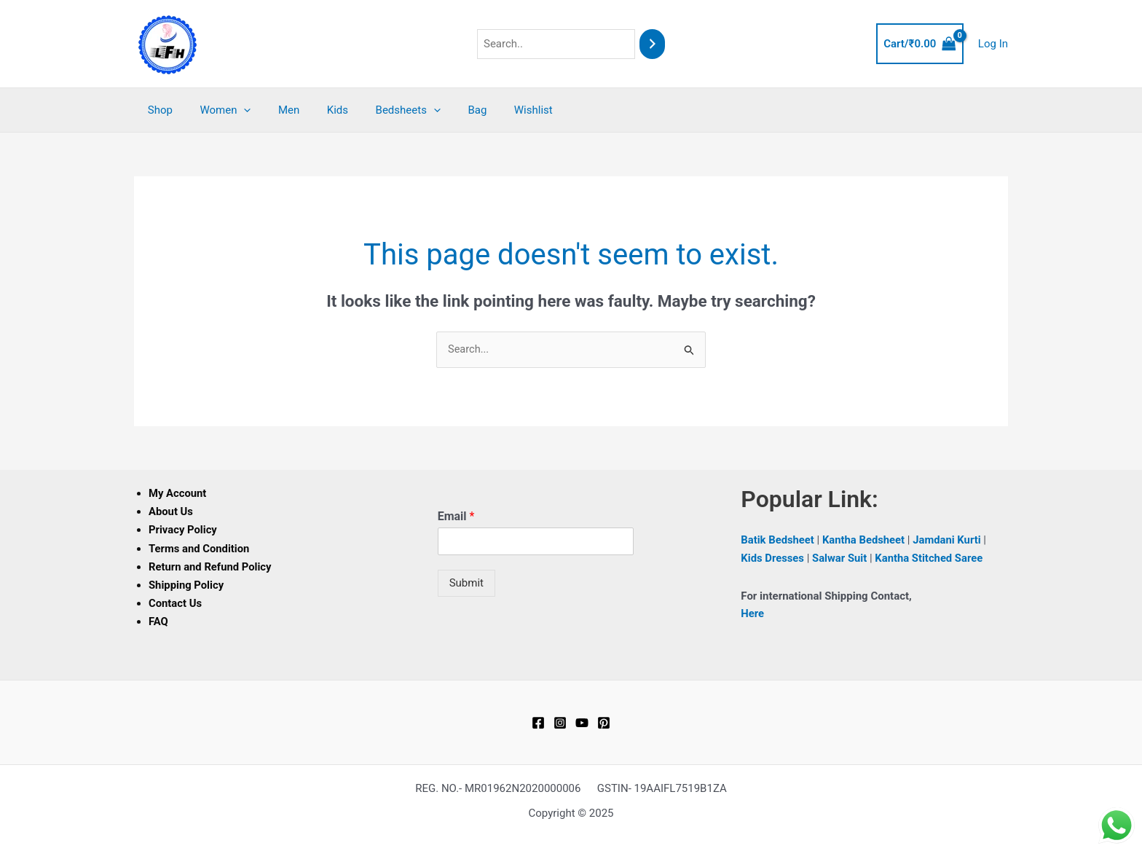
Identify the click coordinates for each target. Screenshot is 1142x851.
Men (275, 110)
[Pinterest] (603, 721)
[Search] (652, 44)
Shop (157, 110)
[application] (236, 110)
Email (456, 517)
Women (217, 110)
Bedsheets (383, 110)
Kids (318, 110)
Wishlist (498, 110)
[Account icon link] (993, 44)
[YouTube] (581, 721)
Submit (466, 583)
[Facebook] (538, 721)
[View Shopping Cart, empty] (920, 44)
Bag (447, 110)
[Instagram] (560, 721)
